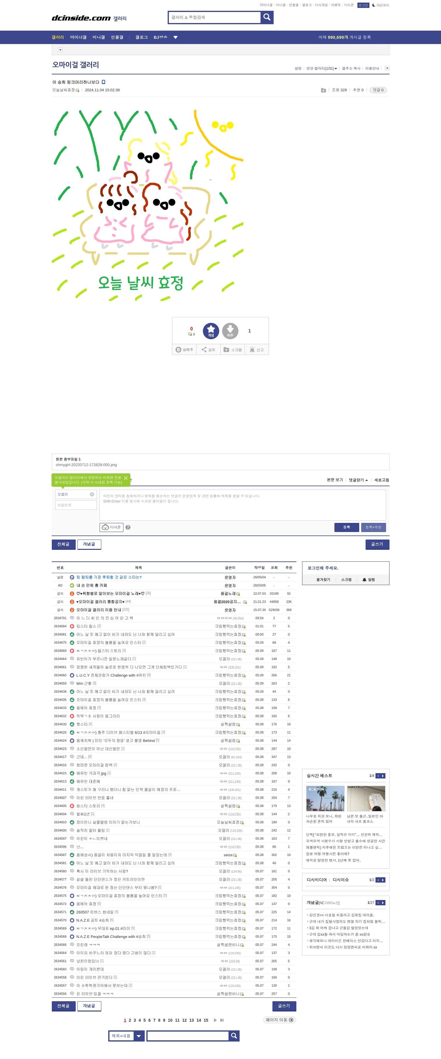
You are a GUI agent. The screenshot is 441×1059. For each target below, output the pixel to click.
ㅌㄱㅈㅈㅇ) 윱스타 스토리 (95, 651)
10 (170, 1020)
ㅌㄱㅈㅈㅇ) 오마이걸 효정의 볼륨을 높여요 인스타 (116, 896)
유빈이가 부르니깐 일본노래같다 (100, 659)
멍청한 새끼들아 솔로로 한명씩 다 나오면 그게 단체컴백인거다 (126, 667)
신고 (257, 349)
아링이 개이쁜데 (87, 969)
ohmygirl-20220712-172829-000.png (86, 465)
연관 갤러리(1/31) (322, 68)
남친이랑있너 (84, 961)
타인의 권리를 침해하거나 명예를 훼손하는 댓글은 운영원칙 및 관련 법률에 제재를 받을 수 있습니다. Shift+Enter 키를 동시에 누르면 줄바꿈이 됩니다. (181, 498)
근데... (78, 757)
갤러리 (58, 37)
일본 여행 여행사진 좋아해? (328, 854)
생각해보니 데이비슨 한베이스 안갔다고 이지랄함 (347, 941)
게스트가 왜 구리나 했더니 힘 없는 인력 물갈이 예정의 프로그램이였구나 (126, 789)
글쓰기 (377, 544)
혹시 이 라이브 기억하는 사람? (99, 871)
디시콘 (349, 5)
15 (206, 1020)
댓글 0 (378, 90)
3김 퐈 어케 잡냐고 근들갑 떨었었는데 (339, 928)
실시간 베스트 (319, 775)
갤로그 (307, 5)
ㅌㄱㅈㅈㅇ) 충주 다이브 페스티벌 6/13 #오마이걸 (115, 732)
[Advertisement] (366, 192)
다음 (215, 1020)
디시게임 (321, 5)
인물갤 (294, 5)
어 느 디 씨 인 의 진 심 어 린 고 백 (101, 618)
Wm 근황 (81, 683)
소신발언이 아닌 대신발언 (95, 749)
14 (198, 1020)
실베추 (184, 349)
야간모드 (380, 5)
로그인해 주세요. (323, 568)
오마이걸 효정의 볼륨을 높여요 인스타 (105, 642)
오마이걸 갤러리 (75, 65)
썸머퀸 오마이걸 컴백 (91, 765)
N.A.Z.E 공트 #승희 (89, 920)
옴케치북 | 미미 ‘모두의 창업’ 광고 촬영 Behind (112, 740)
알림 (368, 580)
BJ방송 (160, 37)
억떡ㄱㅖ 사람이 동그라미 (95, 716)
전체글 (63, 544)
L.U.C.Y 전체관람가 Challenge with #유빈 (108, 675)
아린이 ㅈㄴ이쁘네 (89, 838)
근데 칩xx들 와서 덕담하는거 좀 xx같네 (339, 934)
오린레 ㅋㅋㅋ (85, 945)
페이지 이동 (279, 1020)
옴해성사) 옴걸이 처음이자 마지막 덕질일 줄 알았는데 (118, 855)
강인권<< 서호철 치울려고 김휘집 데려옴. (341, 915)
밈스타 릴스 (83, 626)
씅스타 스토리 (85, 806)
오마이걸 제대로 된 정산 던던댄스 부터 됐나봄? (113, 887)
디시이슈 (341, 880)
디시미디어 (317, 880)
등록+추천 (373, 527)
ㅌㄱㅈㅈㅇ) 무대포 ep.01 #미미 (100, 928)
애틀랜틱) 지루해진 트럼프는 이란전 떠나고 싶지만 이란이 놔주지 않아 (345, 848)
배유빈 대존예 (85, 781)
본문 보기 (335, 480)
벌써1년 (80, 814)
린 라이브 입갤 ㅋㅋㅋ (92, 994)
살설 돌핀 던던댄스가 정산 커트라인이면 (107, 879)
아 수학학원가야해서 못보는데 (98, 985)
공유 (208, 349)
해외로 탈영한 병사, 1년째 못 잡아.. (333, 860)
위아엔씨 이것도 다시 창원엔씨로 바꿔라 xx (343, 947)
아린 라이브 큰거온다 (91, 977)
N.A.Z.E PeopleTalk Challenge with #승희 (108, 936)
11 (177, 1020)
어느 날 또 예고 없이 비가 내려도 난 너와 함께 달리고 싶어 (122, 634)
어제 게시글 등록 (345, 37)
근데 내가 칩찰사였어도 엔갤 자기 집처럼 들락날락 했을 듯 (347, 922)
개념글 (89, 544)
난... (76, 847)
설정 (298, 68)
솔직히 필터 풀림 (87, 830)
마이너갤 (266, 5)
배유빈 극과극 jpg (88, 773)
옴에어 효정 (83, 708)
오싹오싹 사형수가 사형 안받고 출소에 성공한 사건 (345, 841)
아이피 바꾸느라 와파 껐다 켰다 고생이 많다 (110, 953)
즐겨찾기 (323, 580)
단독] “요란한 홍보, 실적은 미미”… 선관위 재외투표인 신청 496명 (345, 835)
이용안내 (372, 68)
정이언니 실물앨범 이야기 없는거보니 (105, 822)
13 (191, 1020)
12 (184, 1020)
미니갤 (281, 5)
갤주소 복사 (351, 68)
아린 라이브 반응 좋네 (92, 798)
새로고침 (381, 480)
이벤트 (336, 5)
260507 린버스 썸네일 (92, 912)
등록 (346, 527)
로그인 (363, 5)
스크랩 (323, 90)
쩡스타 (79, 724)
